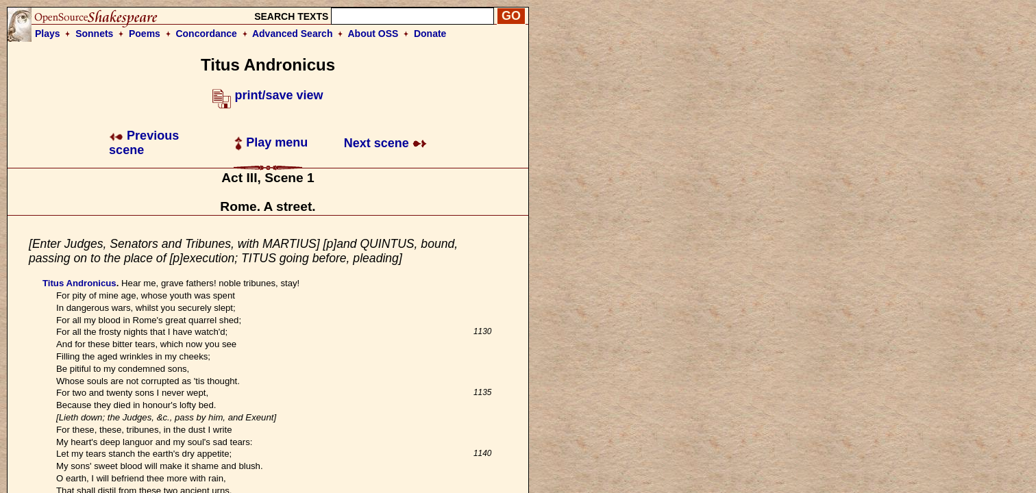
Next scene (385, 143)
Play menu (271, 142)
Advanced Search (292, 33)
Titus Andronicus (79, 283)
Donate (430, 33)
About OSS (373, 33)
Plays (47, 33)
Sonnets (94, 33)
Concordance (205, 33)
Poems (144, 33)
